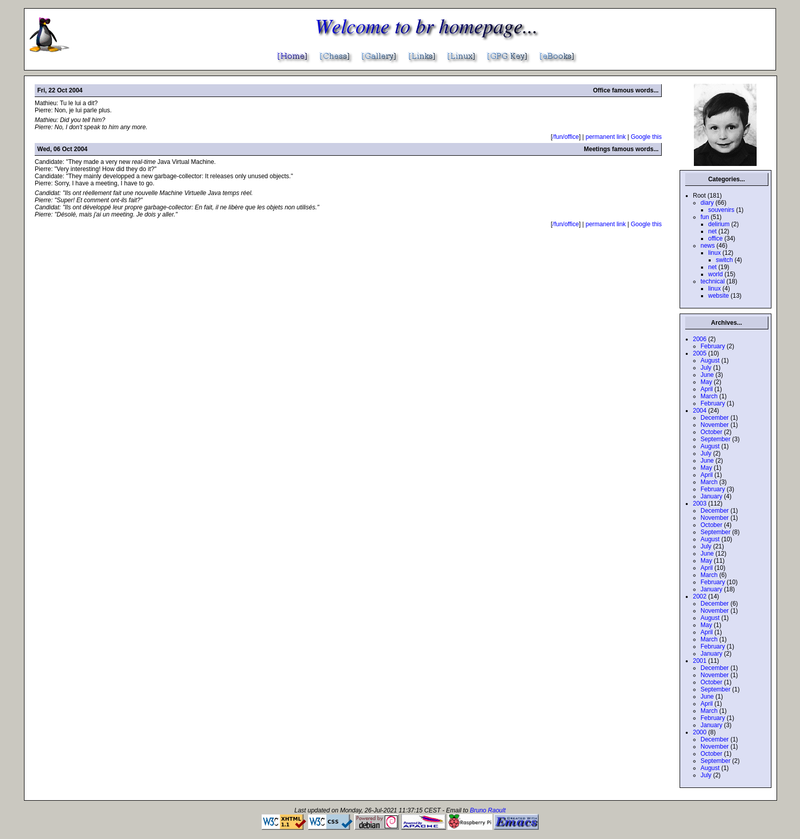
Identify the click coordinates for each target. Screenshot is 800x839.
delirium (719, 224)
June (707, 374)
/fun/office (566, 136)
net (712, 231)
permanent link (606, 136)
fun (705, 217)
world (715, 274)
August (710, 360)
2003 (700, 503)
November (715, 424)
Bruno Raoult (488, 810)
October (711, 432)
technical (712, 281)
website (718, 295)
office (715, 238)
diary (707, 202)
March (709, 396)
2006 (700, 339)
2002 (700, 596)
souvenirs (721, 209)
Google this (646, 136)
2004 (700, 410)
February (713, 346)
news (708, 245)
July (706, 367)
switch (724, 259)
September (716, 439)
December (715, 417)
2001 (700, 660)
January (711, 496)
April (707, 389)
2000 (700, 732)
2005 (700, 353)
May (706, 382)
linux (714, 252)
